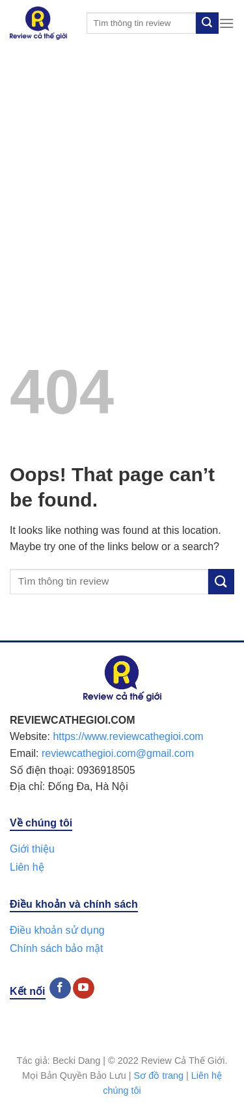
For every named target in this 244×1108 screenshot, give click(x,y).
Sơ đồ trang (158, 1075)
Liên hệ (27, 867)
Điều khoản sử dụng (57, 930)
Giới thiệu (32, 848)
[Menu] (226, 23)
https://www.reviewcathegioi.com (128, 736)
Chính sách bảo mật (56, 948)
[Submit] (207, 23)
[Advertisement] (122, 175)
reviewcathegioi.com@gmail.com (118, 753)
